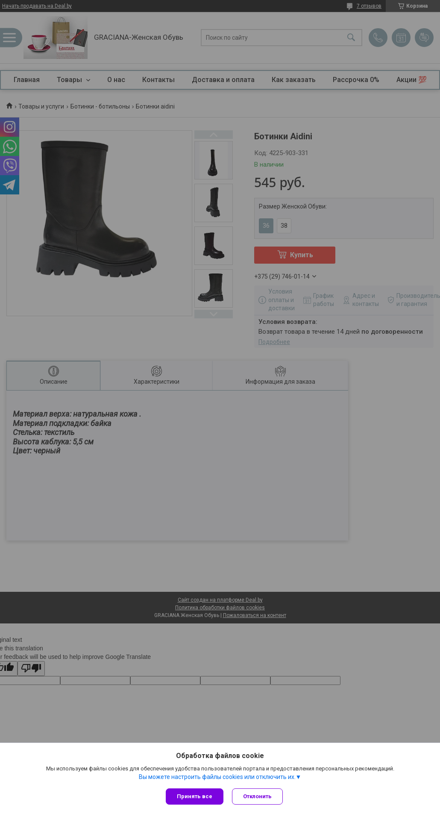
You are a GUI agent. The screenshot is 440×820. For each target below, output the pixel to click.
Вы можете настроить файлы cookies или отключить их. (217, 776)
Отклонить (257, 796)
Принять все (194, 796)
